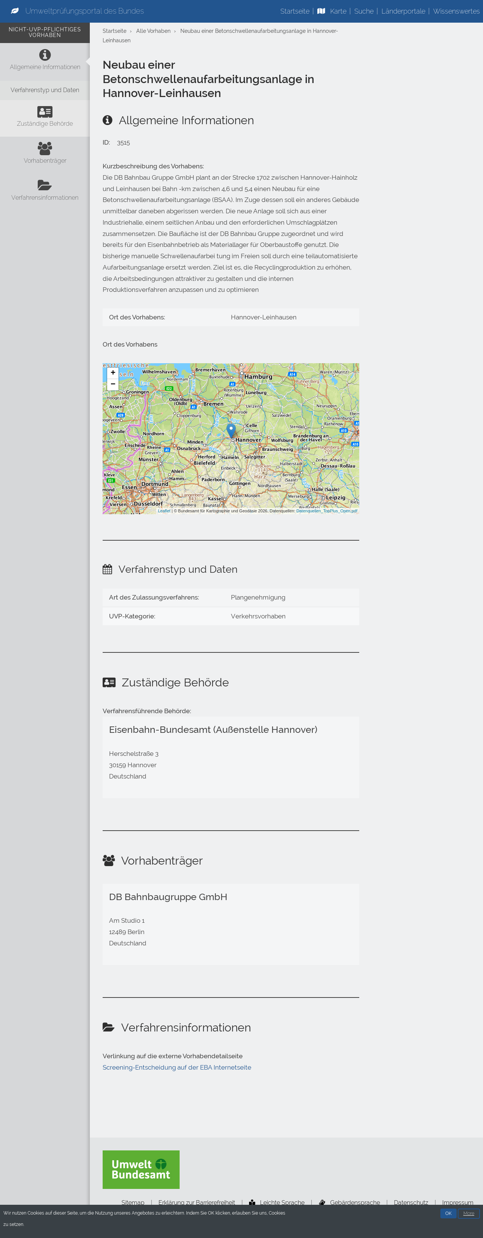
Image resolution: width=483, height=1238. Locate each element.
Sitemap (133, 1202)
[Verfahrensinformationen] (45, 192)
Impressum (458, 1202)
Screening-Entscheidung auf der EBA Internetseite (177, 1067)
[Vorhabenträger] (45, 155)
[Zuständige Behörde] (45, 118)
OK (448, 1214)
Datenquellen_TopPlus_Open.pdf (327, 511)
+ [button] (113, 373)
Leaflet (164, 511)
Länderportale (403, 11)
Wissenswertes (456, 11)
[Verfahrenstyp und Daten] (45, 90)
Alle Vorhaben (153, 31)
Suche (364, 11)
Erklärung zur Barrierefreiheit (196, 1202)
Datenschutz (411, 1202)
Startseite (294, 11)
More (468, 1214)
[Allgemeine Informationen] (45, 61)
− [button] (113, 384)
